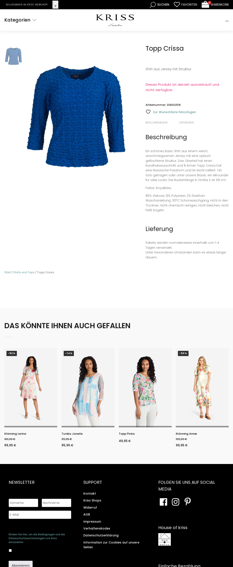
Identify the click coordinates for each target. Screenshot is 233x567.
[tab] (162, 122)
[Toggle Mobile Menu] (227, 21)
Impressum (92, 524)
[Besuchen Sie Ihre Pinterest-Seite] (187, 505)
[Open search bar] (159, 4)
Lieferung (186, 122)
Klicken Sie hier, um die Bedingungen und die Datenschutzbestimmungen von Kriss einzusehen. (37, 536)
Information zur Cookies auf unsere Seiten (111, 547)
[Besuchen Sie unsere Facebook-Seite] (163, 505)
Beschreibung (157, 122)
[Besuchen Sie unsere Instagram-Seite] (175, 505)
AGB (86, 517)
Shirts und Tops (24, 272)
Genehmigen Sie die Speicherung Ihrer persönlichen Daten (36, 526)
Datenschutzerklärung (101, 538)
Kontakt (89, 496)
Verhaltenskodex (96, 531)
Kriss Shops (92, 503)
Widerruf (90, 510)
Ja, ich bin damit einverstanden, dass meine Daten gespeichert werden (38, 548)
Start (7, 272)
